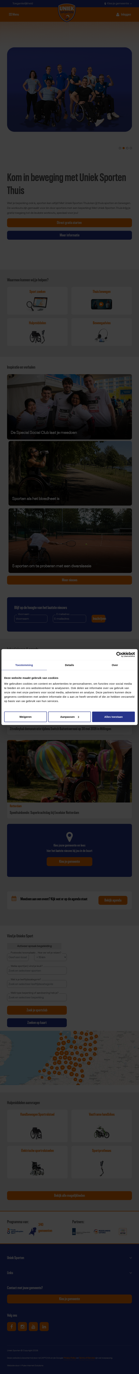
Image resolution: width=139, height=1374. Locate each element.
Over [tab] (115, 665)
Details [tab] (69, 665)
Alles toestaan (113, 716)
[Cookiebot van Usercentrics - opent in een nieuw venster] (119, 654)
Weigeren (25, 716)
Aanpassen (69, 716)
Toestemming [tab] (24, 665)
